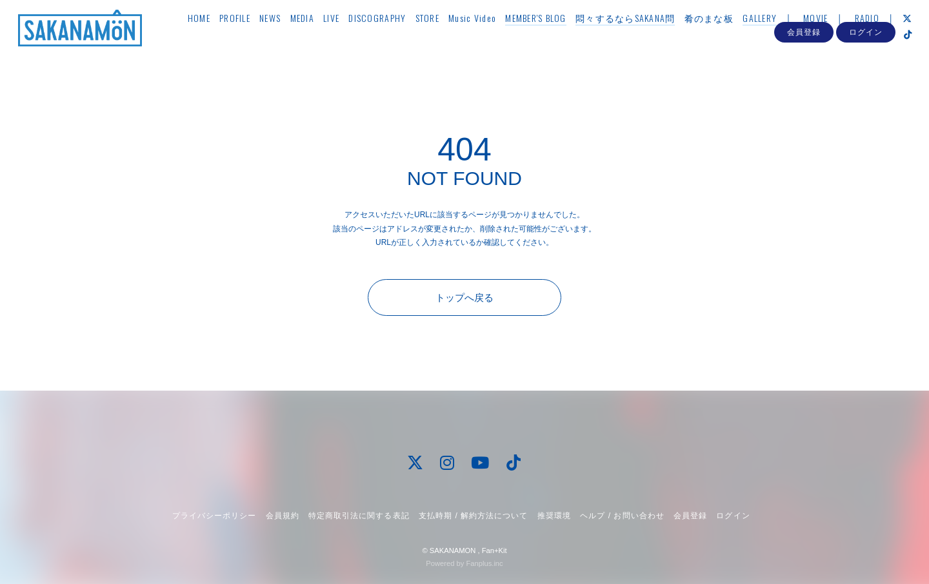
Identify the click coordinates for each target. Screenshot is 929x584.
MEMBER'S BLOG (551, 36)
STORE (442, 36)
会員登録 (804, 76)
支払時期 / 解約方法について (473, 515)
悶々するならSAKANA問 (640, 36)
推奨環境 (554, 515)
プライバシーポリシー (214, 515)
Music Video (488, 36)
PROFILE (250, 36)
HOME (214, 36)
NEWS (285, 36)
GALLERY (775, 36)
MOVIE (831, 36)
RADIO (882, 36)
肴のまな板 (723, 36)
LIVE (347, 36)
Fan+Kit (494, 550)
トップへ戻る (464, 297)
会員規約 (282, 515)
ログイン (866, 76)
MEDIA (317, 36)
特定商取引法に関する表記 (358, 515)
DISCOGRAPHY (392, 36)
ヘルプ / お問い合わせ (622, 515)
